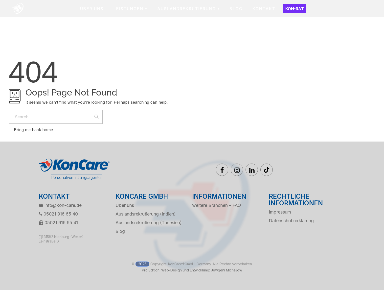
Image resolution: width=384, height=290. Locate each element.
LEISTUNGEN (128, 8)
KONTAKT (263, 8)
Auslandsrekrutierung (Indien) (145, 214)
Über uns (124, 205)
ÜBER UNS (92, 8)
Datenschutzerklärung (291, 220)
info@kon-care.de (60, 205)
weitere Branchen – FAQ (216, 205)
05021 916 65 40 (58, 214)
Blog (120, 231)
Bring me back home (31, 129)
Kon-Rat (294, 9)
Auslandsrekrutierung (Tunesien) (148, 222)
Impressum (280, 212)
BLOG (236, 8)
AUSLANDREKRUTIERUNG (186, 8)
